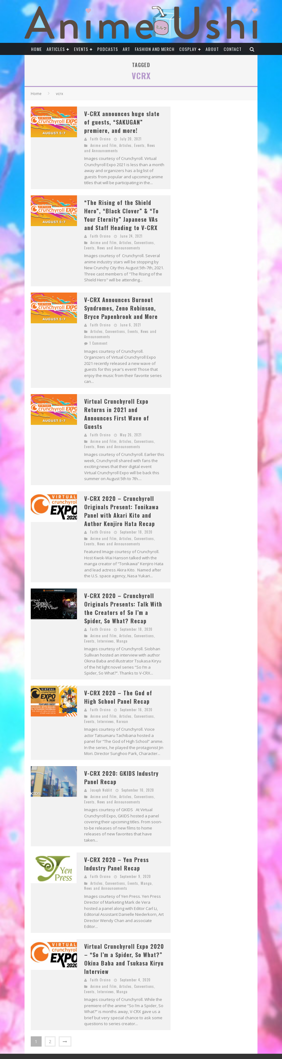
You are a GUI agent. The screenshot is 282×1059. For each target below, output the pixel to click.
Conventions (144, 242)
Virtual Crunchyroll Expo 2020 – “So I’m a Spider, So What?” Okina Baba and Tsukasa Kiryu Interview (124, 958)
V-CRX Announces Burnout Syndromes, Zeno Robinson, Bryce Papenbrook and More (121, 308)
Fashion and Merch (155, 49)
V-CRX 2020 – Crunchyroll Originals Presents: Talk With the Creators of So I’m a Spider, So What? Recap (123, 608)
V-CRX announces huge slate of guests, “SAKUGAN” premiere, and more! (122, 122)
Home (36, 49)
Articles (56, 49)
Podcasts (107, 49)
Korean (122, 721)
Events (81, 49)
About (212, 49)
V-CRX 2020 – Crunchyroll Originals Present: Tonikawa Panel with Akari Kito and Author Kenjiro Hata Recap (121, 511)
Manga (122, 641)
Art (126, 49)
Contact (233, 49)
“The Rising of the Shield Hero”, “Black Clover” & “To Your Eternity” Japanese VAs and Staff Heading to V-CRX (121, 215)
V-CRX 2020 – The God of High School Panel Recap (118, 697)
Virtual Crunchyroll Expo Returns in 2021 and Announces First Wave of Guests (116, 413)
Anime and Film (103, 145)
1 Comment (98, 343)
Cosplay (188, 49)
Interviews (105, 641)
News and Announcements (118, 247)
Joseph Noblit (101, 790)
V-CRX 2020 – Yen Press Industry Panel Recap (116, 864)
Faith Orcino (100, 138)
